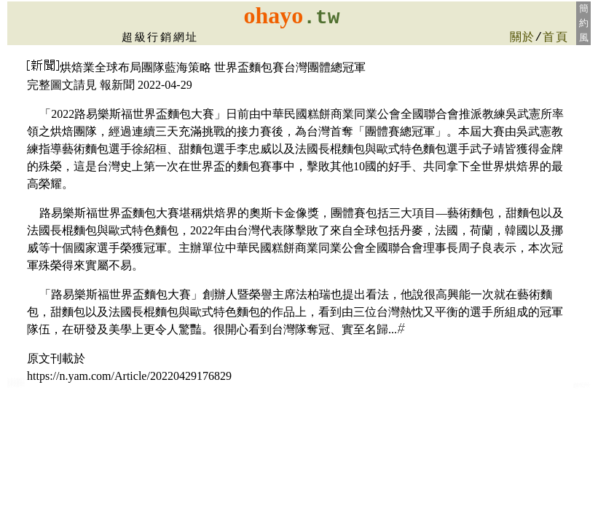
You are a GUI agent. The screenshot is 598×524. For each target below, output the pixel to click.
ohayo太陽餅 (581, 386)
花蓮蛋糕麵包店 (16, 385)
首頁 (555, 37)
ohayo (273, 15)
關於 (522, 37)
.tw (321, 18)
